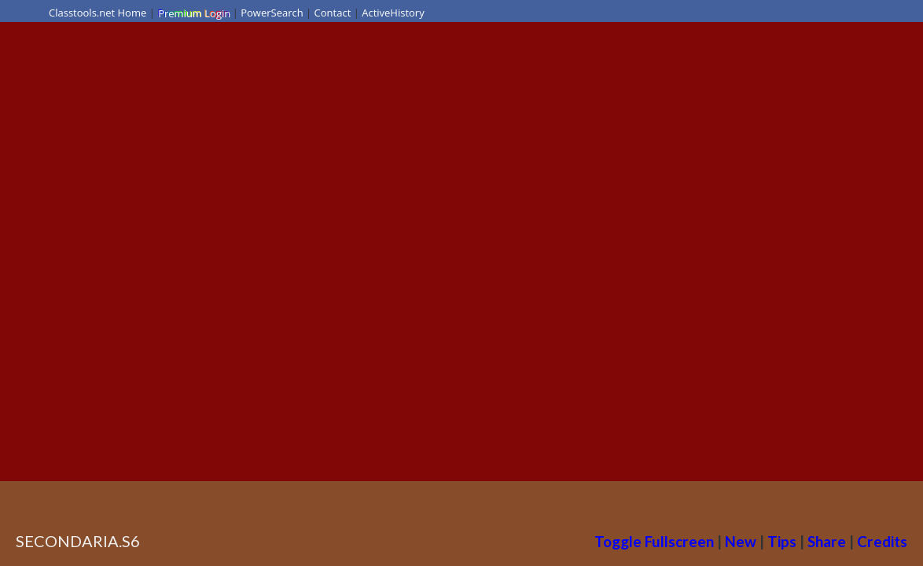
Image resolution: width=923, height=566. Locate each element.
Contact (332, 13)
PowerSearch (272, 13)
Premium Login (193, 13)
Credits (882, 541)
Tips (781, 541)
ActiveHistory (393, 13)
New (740, 541)
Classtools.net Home (97, 13)
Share (826, 541)
